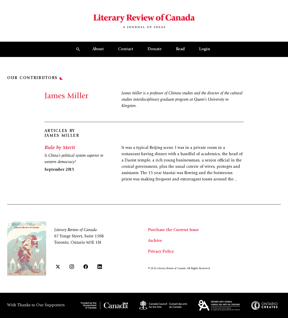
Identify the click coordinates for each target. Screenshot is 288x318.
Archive (155, 241)
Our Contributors (35, 78)
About (98, 49)
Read (180, 49)
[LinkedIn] (99, 266)
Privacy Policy (161, 252)
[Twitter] (57, 266)
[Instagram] (71, 266)
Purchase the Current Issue (173, 230)
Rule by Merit (60, 148)
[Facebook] (85, 266)
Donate (155, 49)
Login (204, 49)
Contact (125, 49)
